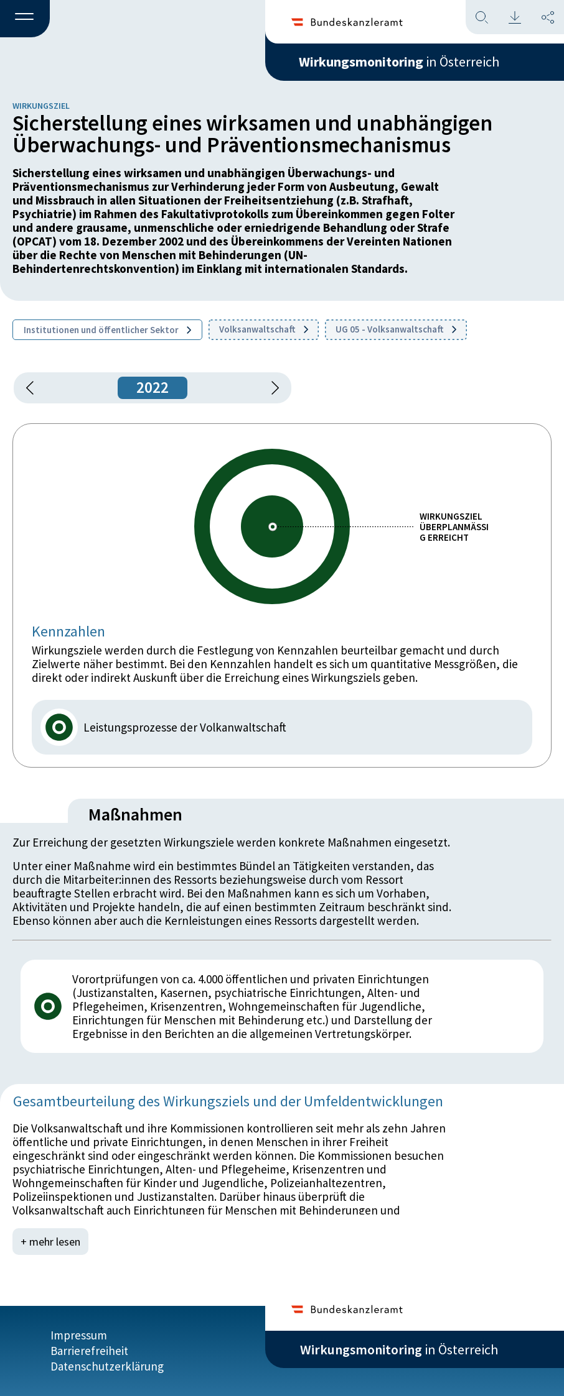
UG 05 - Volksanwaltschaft (396, 329)
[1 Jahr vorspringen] (270, 388)
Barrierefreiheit (89, 1350)
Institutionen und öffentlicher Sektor (107, 330)
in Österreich (399, 61)
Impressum (78, 1335)
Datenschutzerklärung (107, 1366)
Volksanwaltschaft (263, 329)
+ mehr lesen (50, 1241)
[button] (25, 19)
